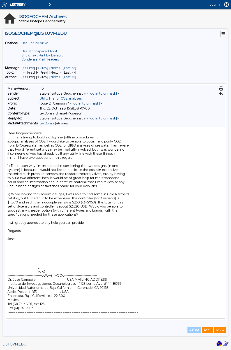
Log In (214, 4)
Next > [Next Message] (55, 68)
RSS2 (220, 330)
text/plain (46, 123)
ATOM (194, 330)
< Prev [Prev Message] (42, 68)
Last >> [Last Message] (69, 68)
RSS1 (208, 330)
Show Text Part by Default (42, 55)
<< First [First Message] (28, 68)
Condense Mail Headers (40, 59)
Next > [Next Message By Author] (55, 77)
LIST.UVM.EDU (14, 344)
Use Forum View (34, 43)
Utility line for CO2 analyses (60, 98)
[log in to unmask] (102, 93)
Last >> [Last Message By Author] (69, 77)
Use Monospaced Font (39, 51)
